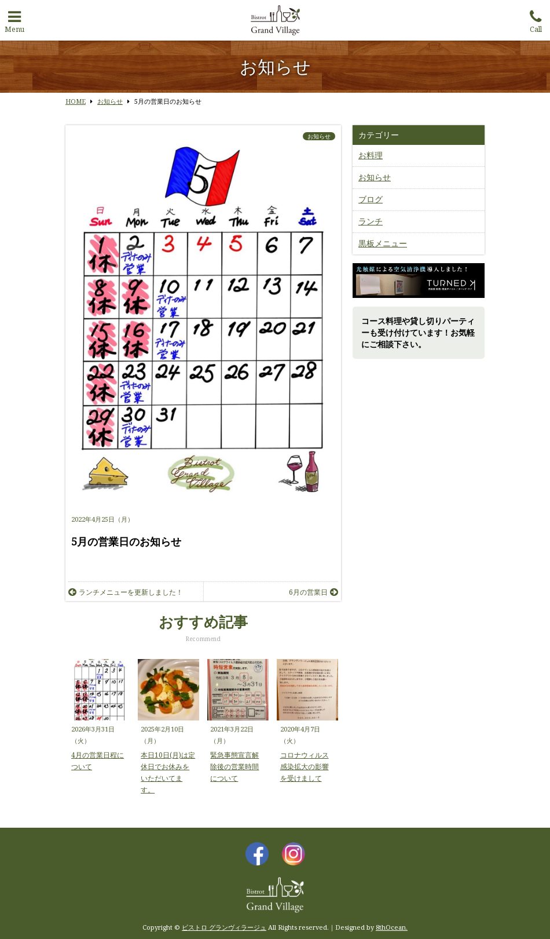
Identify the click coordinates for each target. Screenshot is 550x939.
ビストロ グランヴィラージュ (224, 927)
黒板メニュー (382, 243)
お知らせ (319, 136)
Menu (14, 19)
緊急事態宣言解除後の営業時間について (234, 766)
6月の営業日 (313, 592)
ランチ (370, 221)
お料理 (370, 155)
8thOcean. (392, 927)
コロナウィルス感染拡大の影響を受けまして (304, 766)
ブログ (370, 199)
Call (535, 19)
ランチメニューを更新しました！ (125, 592)
